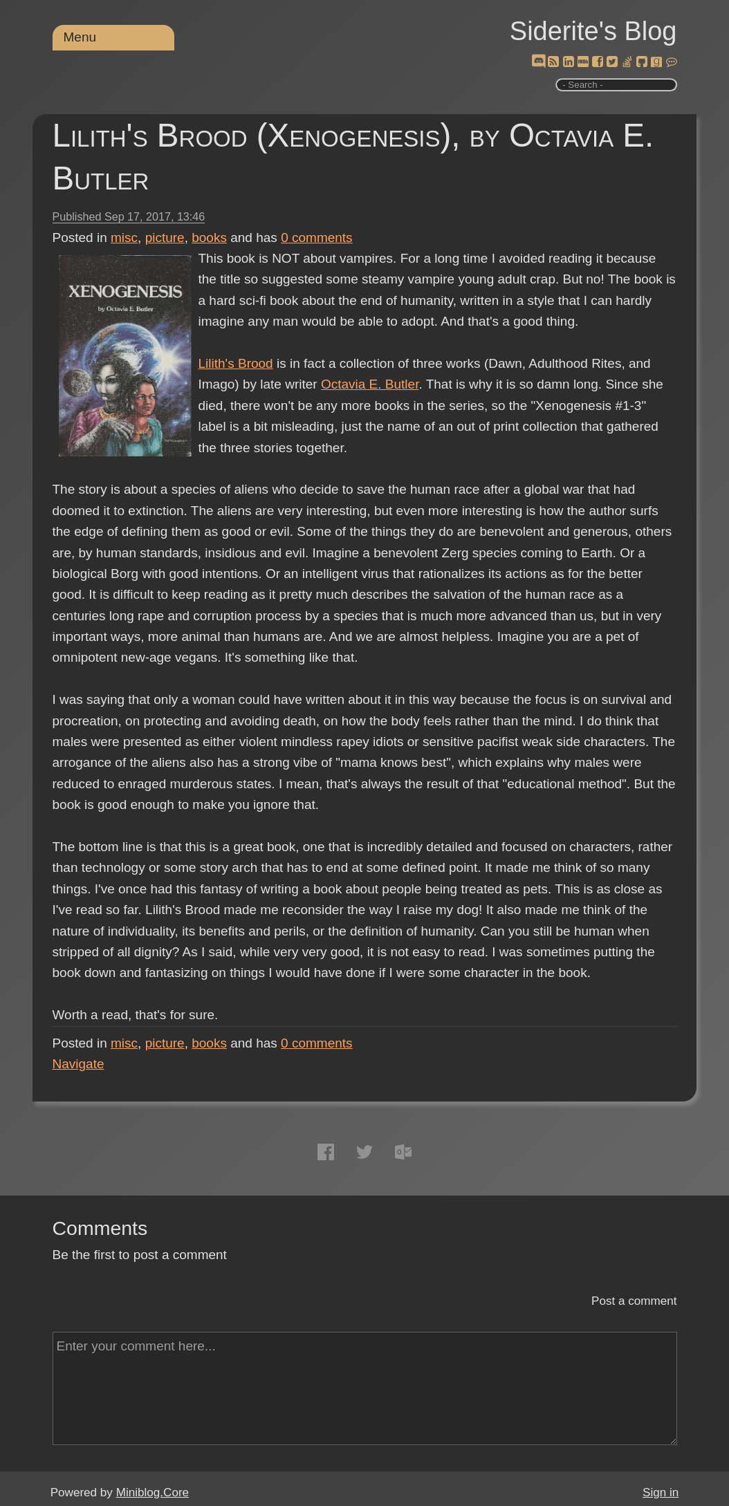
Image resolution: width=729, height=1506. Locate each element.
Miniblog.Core (152, 1492)
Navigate (78, 1064)
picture (165, 237)
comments (317, 237)
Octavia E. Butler (370, 384)
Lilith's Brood (236, 363)
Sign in (661, 1492)
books (209, 237)
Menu (80, 37)
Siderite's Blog (593, 31)
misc (124, 237)
